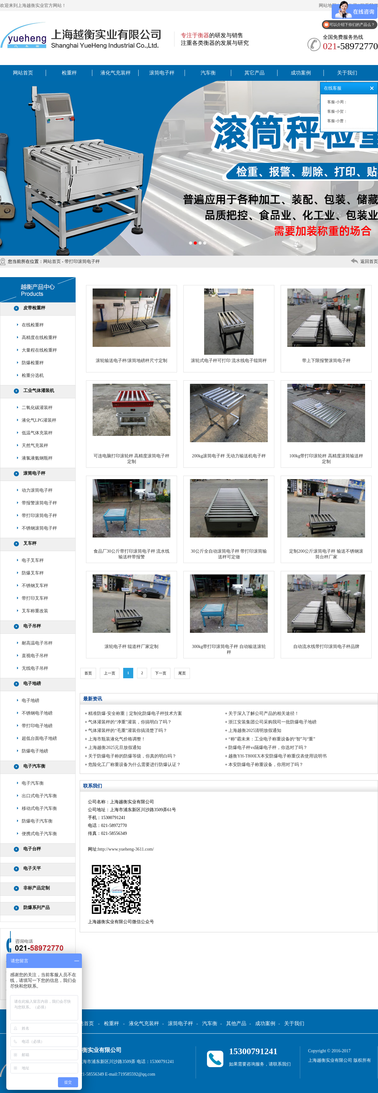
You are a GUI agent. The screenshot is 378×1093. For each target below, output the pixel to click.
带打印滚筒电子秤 (82, 261)
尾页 (182, 673)
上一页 (109, 673)
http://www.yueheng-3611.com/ (126, 849)
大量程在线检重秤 (39, 350)
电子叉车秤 (33, 560)
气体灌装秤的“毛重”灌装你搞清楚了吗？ (127, 730)
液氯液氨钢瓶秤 (37, 458)
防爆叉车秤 (33, 573)
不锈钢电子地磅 (37, 713)
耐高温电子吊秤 (37, 643)
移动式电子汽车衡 (39, 808)
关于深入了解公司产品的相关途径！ (263, 713)
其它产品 (254, 72)
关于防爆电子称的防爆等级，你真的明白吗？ (132, 756)
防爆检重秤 (33, 362)
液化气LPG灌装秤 (39, 420)
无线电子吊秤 (35, 668)
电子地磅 (32, 683)
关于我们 (347, 72)
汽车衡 (208, 72)
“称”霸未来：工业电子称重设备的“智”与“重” (271, 739)
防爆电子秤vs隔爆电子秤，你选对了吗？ (267, 747)
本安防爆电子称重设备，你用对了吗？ (265, 764)
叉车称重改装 (35, 611)
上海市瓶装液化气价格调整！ (117, 739)
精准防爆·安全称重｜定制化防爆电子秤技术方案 (135, 713)
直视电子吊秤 (35, 655)
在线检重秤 (33, 325)
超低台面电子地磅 (39, 738)
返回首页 (369, 261)
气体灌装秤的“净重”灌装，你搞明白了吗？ (129, 722)
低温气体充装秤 (37, 433)
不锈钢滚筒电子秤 (39, 528)
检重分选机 (33, 375)
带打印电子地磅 (37, 725)
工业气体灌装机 (38, 390)
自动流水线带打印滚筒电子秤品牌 (326, 646)
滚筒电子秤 (162, 72)
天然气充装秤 (35, 445)
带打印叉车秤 (35, 598)
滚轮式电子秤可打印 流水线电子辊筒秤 (229, 360)
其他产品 (236, 1023)
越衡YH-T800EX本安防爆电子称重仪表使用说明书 (277, 756)
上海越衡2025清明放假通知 (254, 730)
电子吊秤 (32, 626)
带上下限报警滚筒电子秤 (326, 360)
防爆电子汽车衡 (37, 821)
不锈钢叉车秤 (35, 585)
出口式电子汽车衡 (39, 795)
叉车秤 (30, 543)
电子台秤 (32, 848)
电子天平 (32, 868)
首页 (88, 673)
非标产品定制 (36, 888)
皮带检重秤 (34, 308)
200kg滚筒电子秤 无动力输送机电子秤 (229, 456)
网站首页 (23, 72)
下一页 (160, 673)
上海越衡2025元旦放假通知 (114, 747)
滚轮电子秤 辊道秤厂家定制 (132, 646)
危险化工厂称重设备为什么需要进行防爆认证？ (134, 764)
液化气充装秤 (115, 72)
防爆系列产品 (36, 907)
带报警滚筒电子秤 (39, 503)
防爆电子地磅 (35, 751)
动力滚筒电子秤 (37, 490)
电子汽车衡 (34, 766)
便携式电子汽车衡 (39, 833)
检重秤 (69, 72)
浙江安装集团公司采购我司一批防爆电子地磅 (272, 722)
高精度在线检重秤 (39, 337)
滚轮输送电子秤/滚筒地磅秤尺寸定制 (132, 360)
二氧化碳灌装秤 (37, 407)
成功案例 (301, 72)
